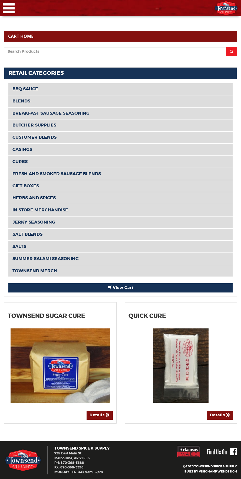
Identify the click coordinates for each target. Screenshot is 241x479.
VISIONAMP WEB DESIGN (218, 471)
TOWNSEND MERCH (34, 271)
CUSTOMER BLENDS (34, 137)
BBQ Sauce (25, 89)
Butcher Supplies (34, 125)
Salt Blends (27, 234)
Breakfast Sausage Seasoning (51, 113)
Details (100, 415)
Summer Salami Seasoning (45, 259)
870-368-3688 (72, 462)
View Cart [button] (121, 287)
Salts (19, 246)
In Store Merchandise (40, 210)
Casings (22, 149)
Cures (20, 161)
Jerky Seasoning (33, 222)
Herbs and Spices (34, 198)
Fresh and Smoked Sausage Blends (56, 174)
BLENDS (21, 101)
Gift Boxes (25, 186)
